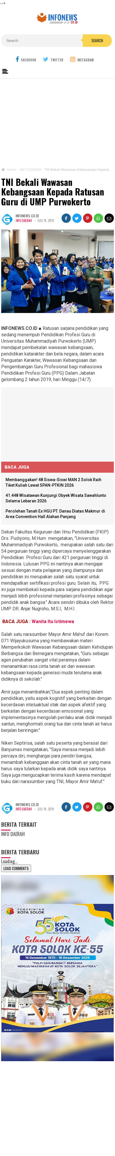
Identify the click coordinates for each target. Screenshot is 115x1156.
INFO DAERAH (24, 220)
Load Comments (16, 868)
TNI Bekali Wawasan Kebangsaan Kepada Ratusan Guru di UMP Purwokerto (52, 191)
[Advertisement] (57, 122)
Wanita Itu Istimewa (53, 621)
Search (97, 40)
